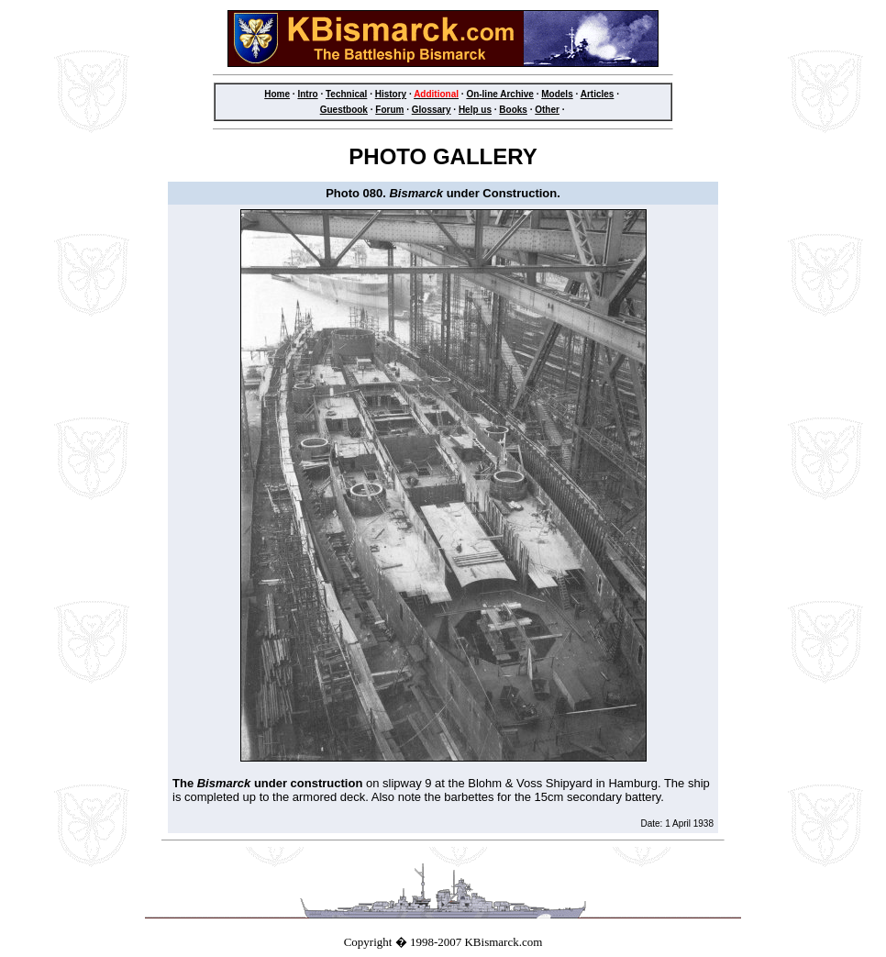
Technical (346, 94)
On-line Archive (500, 94)
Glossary (431, 110)
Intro (307, 94)
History (390, 94)
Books (513, 110)
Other (547, 110)
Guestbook (344, 110)
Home (277, 94)
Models (556, 94)
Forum (389, 110)
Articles (598, 94)
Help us (475, 110)
